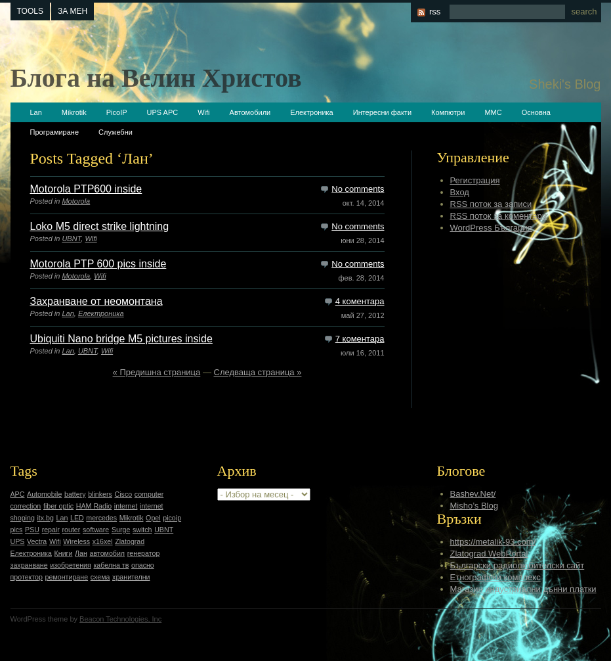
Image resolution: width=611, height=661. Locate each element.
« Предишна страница (157, 372)
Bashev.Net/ (473, 494)
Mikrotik (74, 112)
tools (30, 11)
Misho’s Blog (474, 506)
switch (142, 530)
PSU (32, 530)
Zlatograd (129, 541)
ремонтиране (67, 577)
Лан (81, 553)
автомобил (107, 553)
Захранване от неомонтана (96, 301)
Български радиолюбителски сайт (517, 565)
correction (26, 506)
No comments (357, 189)
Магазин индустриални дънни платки (523, 589)
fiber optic (58, 506)
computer (149, 494)
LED (77, 518)
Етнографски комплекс (495, 577)
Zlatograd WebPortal (489, 553)
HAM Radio (94, 506)
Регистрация (475, 180)
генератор (143, 553)
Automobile (44, 494)
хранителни (131, 577)
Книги (63, 553)
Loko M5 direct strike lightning (99, 226)
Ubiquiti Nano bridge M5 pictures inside (121, 338)
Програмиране (54, 132)
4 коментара (360, 301)
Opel (153, 518)
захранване (29, 565)
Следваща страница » (258, 372)
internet (126, 506)
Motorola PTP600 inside (86, 188)
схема (100, 577)
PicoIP (116, 112)
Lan (36, 112)
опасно (142, 565)
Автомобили (250, 112)
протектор (27, 577)
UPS (18, 541)
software (96, 530)
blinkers (100, 494)
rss (434, 11)
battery (75, 494)
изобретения (70, 565)
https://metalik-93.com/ (493, 542)
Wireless (76, 541)
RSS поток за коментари (498, 216)
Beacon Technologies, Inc (120, 619)
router (71, 530)
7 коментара (360, 339)
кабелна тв (111, 565)
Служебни (115, 132)
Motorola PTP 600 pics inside (98, 263)
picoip (172, 518)
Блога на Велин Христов (156, 78)
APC (18, 494)
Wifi (203, 112)
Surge (121, 530)
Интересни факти (382, 112)
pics (17, 530)
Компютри (448, 112)
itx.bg (45, 518)
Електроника (311, 112)
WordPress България (491, 228)
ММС (492, 112)
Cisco (124, 494)
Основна (536, 112)
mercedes (101, 518)
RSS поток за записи (491, 204)
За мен (72, 11)
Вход (459, 192)
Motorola (76, 201)
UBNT (71, 238)
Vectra (37, 541)
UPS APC (163, 112)
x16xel (103, 541)
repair (51, 530)
